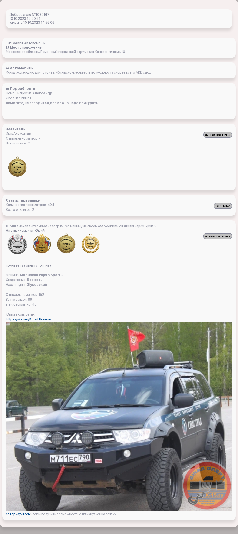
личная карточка (217, 135)
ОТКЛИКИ (222, 206)
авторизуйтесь (18, 514)
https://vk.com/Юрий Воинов (28, 319)
